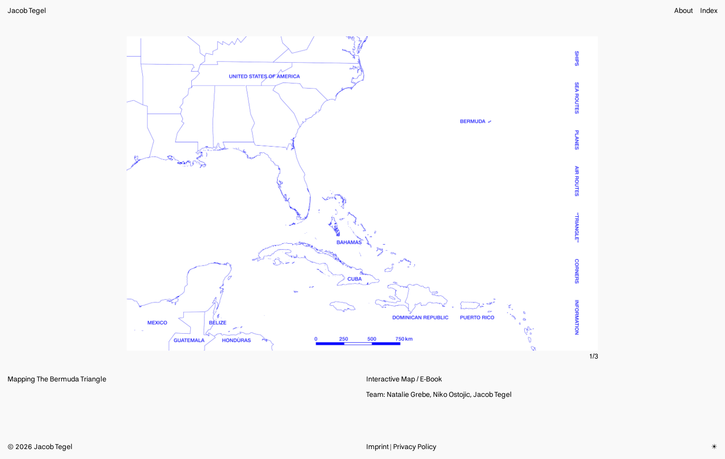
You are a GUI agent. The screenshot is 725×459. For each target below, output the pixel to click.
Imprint (377, 447)
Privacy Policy (414, 447)
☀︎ (714, 447)
